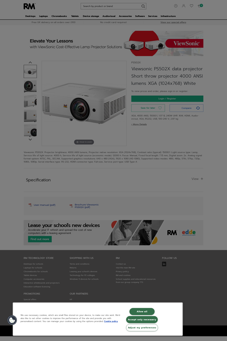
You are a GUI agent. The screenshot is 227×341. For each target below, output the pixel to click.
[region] (98, 319)
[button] (12, 320)
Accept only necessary (142, 319)
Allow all (142, 311)
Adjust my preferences (142, 327)
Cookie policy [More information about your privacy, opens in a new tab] (111, 321)
